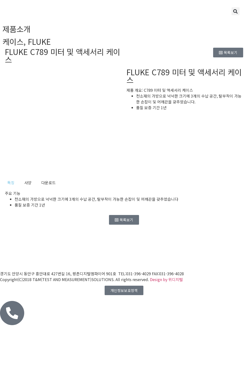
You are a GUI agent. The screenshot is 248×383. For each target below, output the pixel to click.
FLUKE (39, 41)
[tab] (10, 182)
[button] (236, 11)
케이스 (12, 41)
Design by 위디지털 (166, 279)
